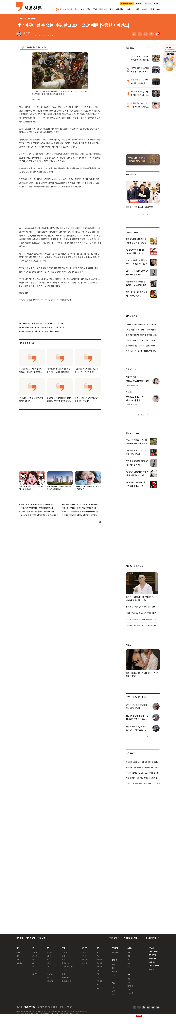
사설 (113, 964)
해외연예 (130, 986)
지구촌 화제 (65, 977)
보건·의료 (34, 970)
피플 (138, 9)
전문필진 (114, 972)
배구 (128, 967)
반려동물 (99, 981)
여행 (98, 974)
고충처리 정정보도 (154, 966)
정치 (76, 9)
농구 (128, 963)
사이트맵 (151, 969)
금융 (48, 959)
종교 (98, 970)
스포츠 (144, 9)
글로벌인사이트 (66, 981)
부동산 (49, 956)
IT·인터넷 (50, 974)
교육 (33, 963)
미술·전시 (99, 959)
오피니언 (129, 9)
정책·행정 (84, 952)
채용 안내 (41, 938)
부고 (113, 994)
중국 (63, 956)
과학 (33, 967)
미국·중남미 (65, 970)
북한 (17, 959)
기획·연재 (120, 9)
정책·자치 (103, 9)
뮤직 (128, 989)
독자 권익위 (152, 955)
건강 (98, 977)
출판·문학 (99, 963)
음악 (98, 952)
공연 (98, 988)
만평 (113, 975)
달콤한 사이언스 (30, 18)
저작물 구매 (152, 958)
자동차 (49, 963)
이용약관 (19, 1007)
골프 (128, 959)
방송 (128, 979)
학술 (98, 956)
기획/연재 (19, 18)
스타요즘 (130, 993)
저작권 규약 (152, 962)
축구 (128, 956)
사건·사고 (34, 952)
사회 (82, 9)
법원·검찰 (34, 956)
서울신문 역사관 (153, 951)
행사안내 (19, 938)
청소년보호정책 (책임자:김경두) (47, 1007)
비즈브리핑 (50, 981)
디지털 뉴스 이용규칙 (65, 1007)
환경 (33, 959)
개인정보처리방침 (29, 1007)
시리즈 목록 (115, 952)
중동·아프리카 (66, 963)
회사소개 (151, 948)
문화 (111, 9)
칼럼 (113, 968)
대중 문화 (99, 967)
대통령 (18, 952)
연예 (152, 9)
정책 (48, 977)
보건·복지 (34, 974)
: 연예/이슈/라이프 (137, 697)
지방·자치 (84, 956)
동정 (113, 991)
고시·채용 (84, 963)
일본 (63, 959)
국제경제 (64, 952)
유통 (48, 967)
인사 (113, 987)
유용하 (25, 33)
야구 (128, 952)
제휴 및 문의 (30, 938)
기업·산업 (49, 952)
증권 (48, 970)
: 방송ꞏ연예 (135, 566)
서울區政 (84, 959)
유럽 (63, 974)
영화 (98, 985)
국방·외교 (19, 963)
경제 (89, 9)
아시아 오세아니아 (67, 967)
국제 (95, 9)
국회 (17, 956)
